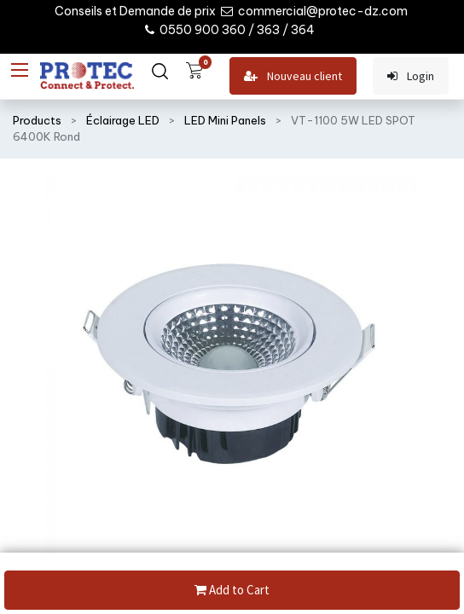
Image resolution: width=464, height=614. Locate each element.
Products (37, 120)
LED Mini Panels (225, 120)
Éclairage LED (123, 120)
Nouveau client (293, 76)
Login (410, 76)
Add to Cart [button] (232, 590)
